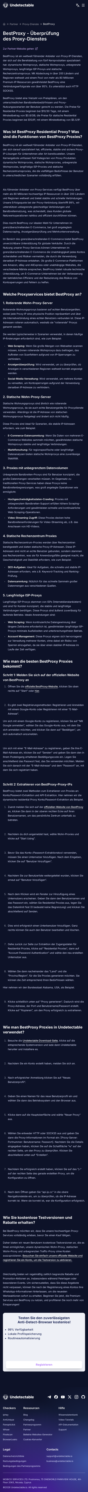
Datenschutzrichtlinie (13, 1456)
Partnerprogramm (32, 1424)
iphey (5, 1414)
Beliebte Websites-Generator (37, 1434)
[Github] (83, 1397)
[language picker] (78, 5)
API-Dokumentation (68, 1424)
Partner (14, 24)
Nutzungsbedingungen (14, 1461)
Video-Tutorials (66, 1419)
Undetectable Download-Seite (40, 1040)
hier (37, 690)
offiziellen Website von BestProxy (63, 806)
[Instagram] (76, 1397)
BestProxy (49, 24)
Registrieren (44, 1364)
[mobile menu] (83, 5)
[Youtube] (63, 1397)
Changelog (28, 1419)
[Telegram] (49, 1397)
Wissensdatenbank (68, 1414)
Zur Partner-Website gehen (20, 48)
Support (63, 1429)
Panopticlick (9, 1424)
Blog (25, 1414)
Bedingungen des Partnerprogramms (21, 1466)
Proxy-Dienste (30, 24)
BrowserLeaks (10, 1439)
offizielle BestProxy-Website (41, 686)
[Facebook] (56, 1397)
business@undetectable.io (59, 1461)
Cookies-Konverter (32, 1439)
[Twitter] (69, 1397)
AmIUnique (8, 1419)
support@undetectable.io (59, 1456)
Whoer (6, 1429)
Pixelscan (8, 1434)
